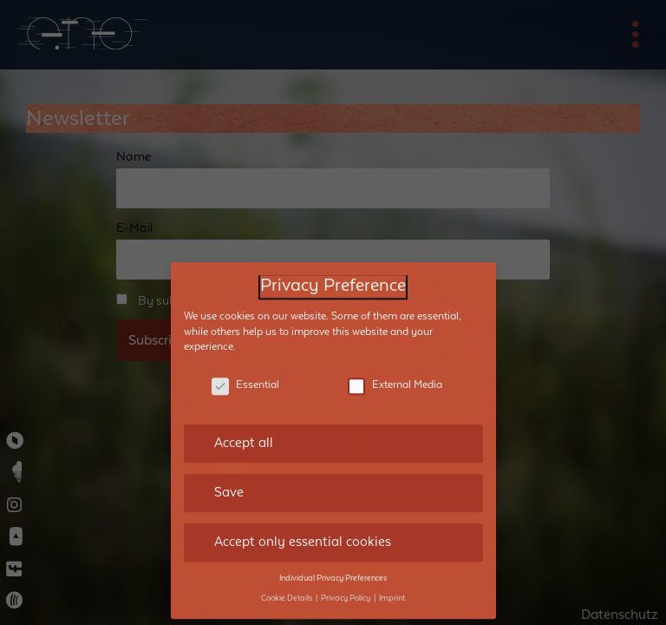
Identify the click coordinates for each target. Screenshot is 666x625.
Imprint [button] (392, 585)
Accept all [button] (243, 430)
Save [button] (229, 480)
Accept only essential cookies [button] (302, 529)
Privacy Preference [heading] (333, 274)
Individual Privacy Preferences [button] (333, 565)
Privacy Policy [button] (346, 585)
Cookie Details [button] (287, 585)
